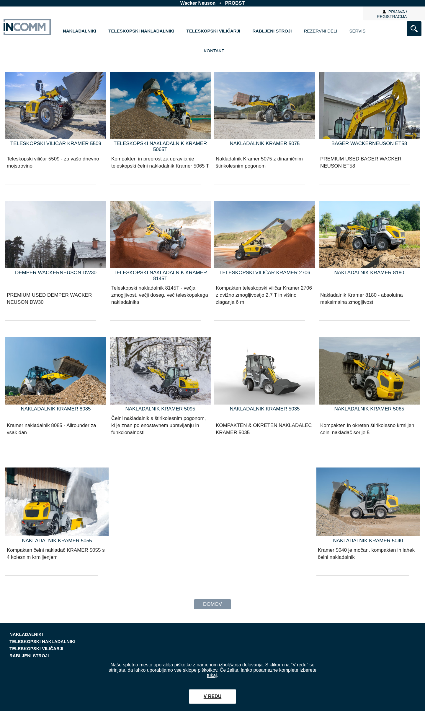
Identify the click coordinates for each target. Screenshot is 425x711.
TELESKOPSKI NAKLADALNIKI (141, 30)
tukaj (212, 675)
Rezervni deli (320, 30)
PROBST (235, 3)
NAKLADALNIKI (79, 30)
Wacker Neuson (197, 3)
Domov (212, 604)
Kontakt (214, 50)
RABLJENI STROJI (272, 30)
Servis (357, 30)
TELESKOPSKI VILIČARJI (214, 30)
